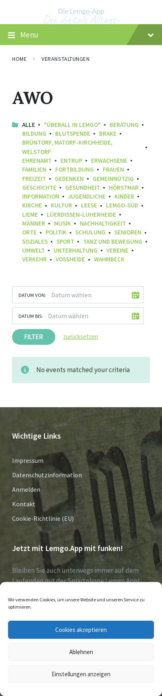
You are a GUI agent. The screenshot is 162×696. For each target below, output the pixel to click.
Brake (107, 133)
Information (40, 196)
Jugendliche (87, 196)
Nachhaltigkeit (103, 223)
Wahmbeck (109, 259)
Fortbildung (74, 169)
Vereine (117, 250)
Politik (56, 232)
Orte (29, 232)
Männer (33, 223)
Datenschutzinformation (47, 475)
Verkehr (34, 259)
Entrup (71, 160)
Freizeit (34, 178)
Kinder (124, 196)
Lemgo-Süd (122, 205)
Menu (81, 35)
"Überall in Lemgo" (72, 124)
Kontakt (23, 504)
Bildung (34, 133)
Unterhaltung (76, 250)
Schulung (90, 232)
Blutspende (72, 133)
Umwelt (33, 250)
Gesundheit (82, 187)
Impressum (28, 460)
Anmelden (26, 489)
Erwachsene (109, 160)
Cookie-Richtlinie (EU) (43, 518)
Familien (34, 169)
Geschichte (39, 187)
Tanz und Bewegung (112, 241)
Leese (89, 205)
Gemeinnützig (113, 178)
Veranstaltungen (65, 58)
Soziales (35, 241)
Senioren (127, 232)
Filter (33, 336)
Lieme (30, 214)
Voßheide (70, 259)
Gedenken (69, 178)
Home (19, 58)
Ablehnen (81, 652)
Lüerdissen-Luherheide (81, 214)
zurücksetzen (80, 336)
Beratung (124, 124)
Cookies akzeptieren (81, 630)
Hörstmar (124, 187)
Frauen (113, 169)
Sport (65, 241)
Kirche (32, 205)
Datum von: (32, 295)
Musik (62, 223)
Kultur (61, 205)
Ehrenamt (37, 160)
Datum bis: (31, 316)
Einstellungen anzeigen (81, 674)
